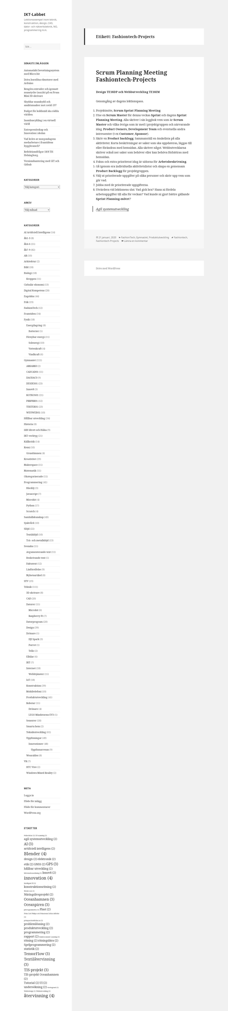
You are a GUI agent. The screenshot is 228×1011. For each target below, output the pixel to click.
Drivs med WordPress (108, 268)
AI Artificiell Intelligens (37, 232)
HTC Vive (31, 767)
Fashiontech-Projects (107, 241)
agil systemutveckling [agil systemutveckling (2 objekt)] (40, 839)
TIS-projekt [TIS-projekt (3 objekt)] (36, 969)
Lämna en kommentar (136, 241)
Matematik (30, 470)
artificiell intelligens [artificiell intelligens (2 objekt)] (39, 848)
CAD (28, 598)
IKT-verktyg (31, 435)
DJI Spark (34, 639)
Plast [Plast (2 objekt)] (45, 909)
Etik (26, 302)
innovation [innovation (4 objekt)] (38, 878)
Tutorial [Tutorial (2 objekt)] (31, 983)
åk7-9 (27, 249)
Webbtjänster (36, 674)
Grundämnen (33, 453)
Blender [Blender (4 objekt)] (35, 854)
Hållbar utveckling (34, 418)
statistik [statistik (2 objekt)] (31, 949)
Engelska (29, 296)
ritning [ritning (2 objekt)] (31, 940)
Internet (31, 668)
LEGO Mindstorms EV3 (41, 714)
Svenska (28, 546)
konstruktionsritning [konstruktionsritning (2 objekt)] (40, 887)
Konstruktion (33, 685)
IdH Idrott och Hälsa (35, 430)
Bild (26, 267)
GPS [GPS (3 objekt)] (52, 863)
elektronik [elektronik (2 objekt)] (47, 859)
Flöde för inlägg (33, 801)
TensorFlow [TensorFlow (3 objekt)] (37, 953)
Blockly (30, 488)
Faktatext (31, 563)
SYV (26, 581)
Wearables (32, 755)
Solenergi (34, 342)
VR (25, 761)
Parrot (32, 645)
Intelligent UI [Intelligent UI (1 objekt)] (30, 883)
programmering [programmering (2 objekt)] (37, 932)
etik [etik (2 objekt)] (28, 864)
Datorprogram (34, 621)
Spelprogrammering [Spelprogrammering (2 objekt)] (39, 945)
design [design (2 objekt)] (30, 859)
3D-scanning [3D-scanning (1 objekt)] (41, 835)
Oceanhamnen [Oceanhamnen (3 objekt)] (39, 899)
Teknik (28, 586)
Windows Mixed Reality (39, 772)
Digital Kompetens (34, 290)
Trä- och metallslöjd (37, 540)
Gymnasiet (30, 360)
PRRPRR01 (32, 400)
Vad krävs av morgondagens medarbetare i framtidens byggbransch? (40, 142)
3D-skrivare (33, 592)
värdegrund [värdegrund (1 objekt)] (53, 987)
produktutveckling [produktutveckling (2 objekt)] (38, 928)
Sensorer (31, 720)
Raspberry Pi (36, 616)
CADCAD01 (32, 371)
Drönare (31, 633)
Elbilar (30, 656)
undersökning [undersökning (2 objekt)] (35, 987)
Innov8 (30, 389)
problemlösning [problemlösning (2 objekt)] (36, 924)
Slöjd (27, 528)
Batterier (34, 331)
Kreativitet (30, 459)
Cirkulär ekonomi (34, 284)
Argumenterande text (38, 552)
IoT (28, 679)
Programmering (33, 482)
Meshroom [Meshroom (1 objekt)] (29, 891)
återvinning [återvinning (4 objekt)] (39, 996)
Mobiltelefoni (33, 691)
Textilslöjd (32, 534)
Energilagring (34, 325)
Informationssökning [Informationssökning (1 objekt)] (33, 873)
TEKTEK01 (32, 406)
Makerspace (31, 464)
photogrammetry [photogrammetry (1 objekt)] (31, 910)
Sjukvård (29, 523)
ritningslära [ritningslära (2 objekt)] (48, 940)
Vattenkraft (35, 348)
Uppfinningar (34, 738)
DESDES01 (32, 383)
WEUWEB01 (33, 412)
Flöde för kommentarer (37, 807)
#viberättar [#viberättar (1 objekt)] (29, 835)
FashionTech (31, 307)
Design (30, 627)
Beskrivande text (35, 557)
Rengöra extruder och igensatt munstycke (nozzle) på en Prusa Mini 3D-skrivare (41, 92)
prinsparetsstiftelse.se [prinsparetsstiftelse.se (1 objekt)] (33, 920)
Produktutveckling (36, 697)
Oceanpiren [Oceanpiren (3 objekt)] (36, 904)
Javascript (32, 493)
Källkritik (29, 441)
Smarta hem (33, 726)
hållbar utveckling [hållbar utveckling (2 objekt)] (38, 868)
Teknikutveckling (36, 732)
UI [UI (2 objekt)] (43, 983)
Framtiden (30, 313)
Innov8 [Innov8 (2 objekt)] (49, 873)
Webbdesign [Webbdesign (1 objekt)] (30, 991)
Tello (31, 650)
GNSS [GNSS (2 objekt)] (40, 864)
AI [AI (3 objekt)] (28, 843)
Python (30, 505)
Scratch (30, 511)
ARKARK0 (31, 366)
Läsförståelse (33, 569)
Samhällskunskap (34, 517)
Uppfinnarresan (40, 749)
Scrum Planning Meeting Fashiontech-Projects (131, 75)
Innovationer (36, 743)
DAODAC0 (31, 377)
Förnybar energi (35, 337)
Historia (28, 424)
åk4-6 (27, 244)
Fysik (27, 319)
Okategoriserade (33, 476)
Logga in (29, 795)
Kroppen (31, 278)
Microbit (31, 499)
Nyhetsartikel (34, 575)
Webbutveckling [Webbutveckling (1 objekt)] (43, 991)
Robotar (30, 703)
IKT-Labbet (34, 14)
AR (25, 255)
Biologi (28, 273)
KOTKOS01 (32, 395)
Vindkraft (34, 354)
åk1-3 (27, 238)
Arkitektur (30, 261)
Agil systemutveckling (112, 209)
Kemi (27, 447)
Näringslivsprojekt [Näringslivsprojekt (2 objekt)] (38, 894)
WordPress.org (32, 812)
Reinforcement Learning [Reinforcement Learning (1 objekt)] (49, 937)
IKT (28, 662)
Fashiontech (180, 237)
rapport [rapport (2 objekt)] (31, 936)
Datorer (30, 604)
